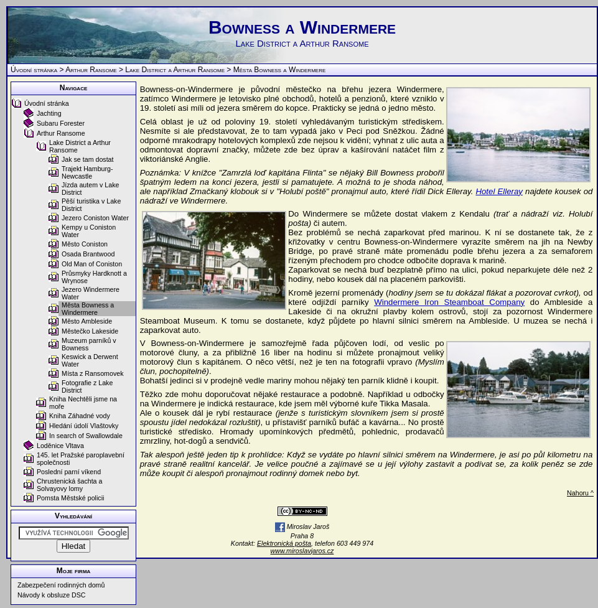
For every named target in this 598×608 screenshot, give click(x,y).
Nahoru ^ (580, 493)
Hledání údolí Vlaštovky (83, 425)
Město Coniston (85, 244)
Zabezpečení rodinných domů (61, 585)
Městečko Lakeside (90, 331)
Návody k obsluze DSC (51, 595)
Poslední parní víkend (69, 471)
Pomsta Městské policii (70, 498)
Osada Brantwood (88, 254)
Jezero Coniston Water (95, 218)
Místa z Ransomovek (93, 373)
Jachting (49, 113)
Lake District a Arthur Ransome (175, 69)
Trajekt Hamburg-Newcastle (87, 172)
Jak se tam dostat (88, 159)
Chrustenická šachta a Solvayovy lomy (69, 484)
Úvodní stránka (34, 69)
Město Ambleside (87, 321)
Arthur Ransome (91, 69)
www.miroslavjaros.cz (302, 550)
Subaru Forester (61, 123)
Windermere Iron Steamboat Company (449, 302)
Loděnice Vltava (60, 445)
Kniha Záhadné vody (79, 415)
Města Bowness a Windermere (88, 308)
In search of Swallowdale (86, 435)
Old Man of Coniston (92, 264)
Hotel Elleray (499, 191)
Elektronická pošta (284, 543)
